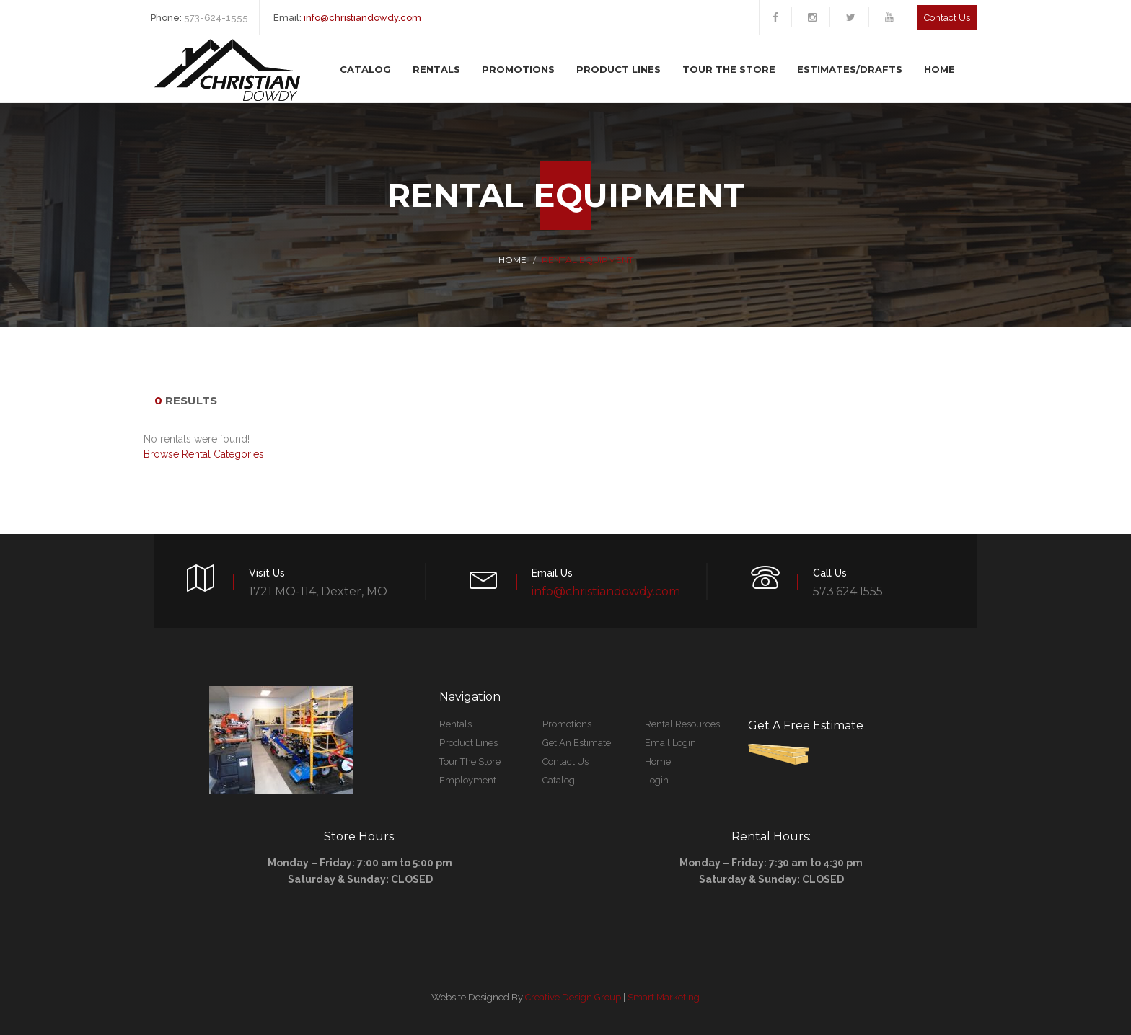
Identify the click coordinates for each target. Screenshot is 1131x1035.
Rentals (436, 69)
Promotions (518, 69)
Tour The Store (728, 69)
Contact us (947, 17)
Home (939, 69)
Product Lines (618, 69)
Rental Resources (682, 724)
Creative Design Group (573, 997)
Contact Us (565, 761)
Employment (467, 780)
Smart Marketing (664, 997)
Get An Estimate (576, 742)
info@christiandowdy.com (362, 17)
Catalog (365, 69)
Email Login (670, 742)
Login (657, 780)
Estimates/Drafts (849, 69)
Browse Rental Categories (204, 454)
